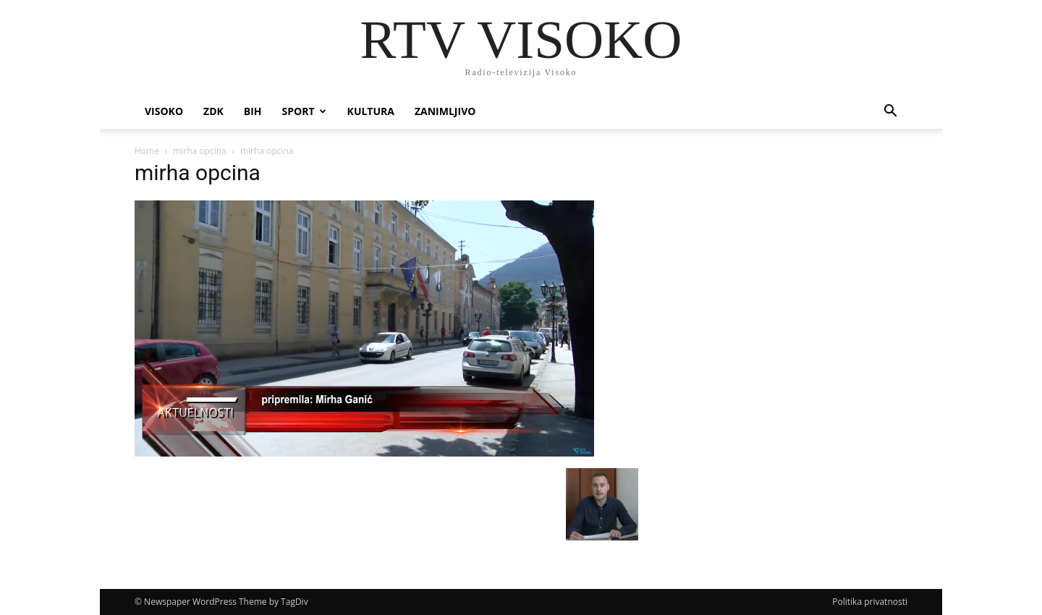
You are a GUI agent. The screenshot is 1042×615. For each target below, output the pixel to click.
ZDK (213, 111)
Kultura (370, 111)
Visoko (164, 111)
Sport (304, 111)
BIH (253, 111)
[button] (890, 112)
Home (147, 151)
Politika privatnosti (869, 601)
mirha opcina (199, 151)
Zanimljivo (445, 111)
